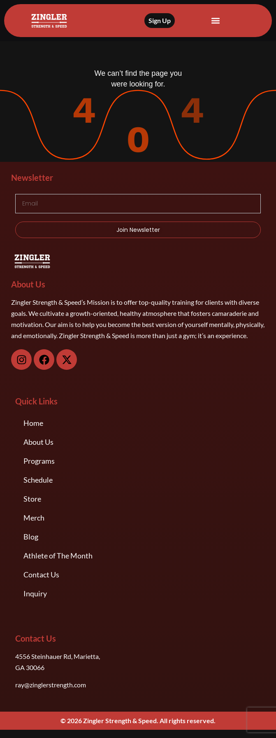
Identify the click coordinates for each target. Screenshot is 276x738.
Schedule (38, 479)
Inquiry (35, 593)
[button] (216, 21)
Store (32, 498)
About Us (38, 441)
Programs (39, 460)
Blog (30, 536)
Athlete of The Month (58, 555)
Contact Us (41, 574)
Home (33, 422)
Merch (33, 517)
